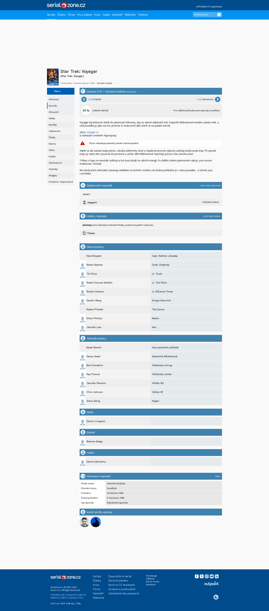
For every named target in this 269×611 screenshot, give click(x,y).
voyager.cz (92, 132)
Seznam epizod (81, 83)
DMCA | (65, 597)
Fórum (71, 14)
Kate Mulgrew (93, 255)
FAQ (81, 597)
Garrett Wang (93, 300)
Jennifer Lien (93, 327)
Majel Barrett (93, 347)
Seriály (51, 14)
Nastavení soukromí (76, 594)
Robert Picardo (94, 309)
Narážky (53, 124)
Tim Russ (91, 273)
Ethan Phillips (94, 318)
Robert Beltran (94, 264)
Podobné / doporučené (61, 181)
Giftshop (150, 578)
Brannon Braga (94, 441)
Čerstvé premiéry (118, 580)
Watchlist (130, 14)
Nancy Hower (93, 356)
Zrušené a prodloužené (121, 589)
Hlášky (52, 118)
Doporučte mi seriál (120, 576)
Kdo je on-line (152, 581)
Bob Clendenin (94, 365)
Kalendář (117, 14)
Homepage (151, 575)
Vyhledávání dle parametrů (123, 593)
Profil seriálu (66, 83)
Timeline (143, 14)
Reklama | (55, 597)
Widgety (53, 175)
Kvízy (97, 14)
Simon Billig (93, 400)
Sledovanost (55, 162)
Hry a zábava (84, 14)
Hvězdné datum (210, 202)
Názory (52, 143)
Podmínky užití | (58, 594)
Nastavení (151, 584)
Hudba (106, 14)
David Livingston (95, 421)
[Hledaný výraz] (207, 14)
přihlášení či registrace (209, 6)
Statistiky (53, 169)
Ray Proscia (93, 374)
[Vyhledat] (219, 14)
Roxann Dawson (95, 291)
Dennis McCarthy (96, 461)
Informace (54, 99)
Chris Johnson (94, 392)
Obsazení (54, 112)
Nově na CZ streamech (121, 584)
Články (61, 14)
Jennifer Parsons (96, 383)
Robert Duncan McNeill (99, 282)
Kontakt (73, 597)
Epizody (53, 105)
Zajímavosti (54, 131)
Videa (52, 150)
